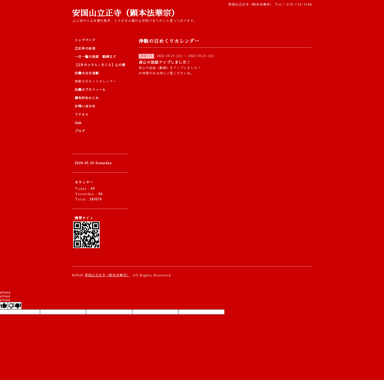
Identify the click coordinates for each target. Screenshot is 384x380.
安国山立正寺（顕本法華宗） (125, 13)
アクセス (82, 114)
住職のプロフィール (90, 89)
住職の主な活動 (87, 73)
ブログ (80, 131)
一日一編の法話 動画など (95, 56)
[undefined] (15, 305)
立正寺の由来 (85, 48)
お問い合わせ (85, 106)
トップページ (85, 40)
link (78, 122)
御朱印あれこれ (87, 98)
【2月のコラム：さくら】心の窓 (100, 65)
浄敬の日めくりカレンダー (95, 81)
